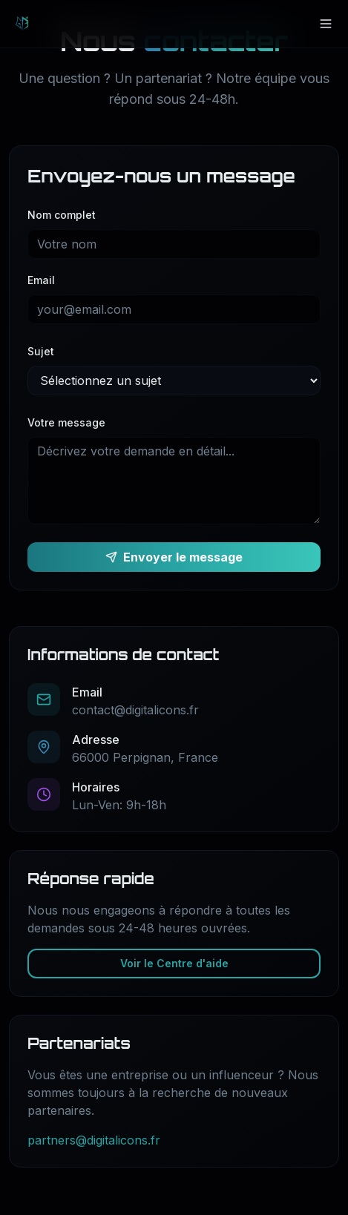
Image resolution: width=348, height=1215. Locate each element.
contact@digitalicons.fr (135, 709)
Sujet (40, 351)
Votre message (66, 422)
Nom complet (61, 214)
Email (41, 280)
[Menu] (325, 23)
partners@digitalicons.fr (93, 1140)
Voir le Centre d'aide (174, 963)
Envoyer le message (174, 557)
